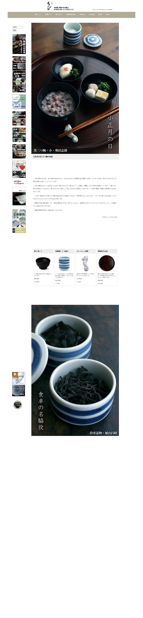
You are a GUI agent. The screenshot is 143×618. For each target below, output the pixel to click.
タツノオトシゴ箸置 (82, 251)
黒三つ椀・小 (38, 251)
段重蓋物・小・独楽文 (61, 251)
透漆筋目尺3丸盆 (103, 251)
